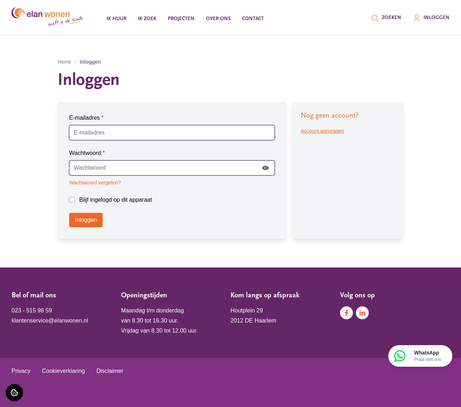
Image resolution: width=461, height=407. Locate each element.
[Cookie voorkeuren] (14, 392)
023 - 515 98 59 (32, 310)
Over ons (218, 19)
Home (64, 62)
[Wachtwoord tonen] (265, 168)
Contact (253, 19)
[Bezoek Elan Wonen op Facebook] (346, 312)
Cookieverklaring (63, 371)
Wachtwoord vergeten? (95, 183)
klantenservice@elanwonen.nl (50, 320)
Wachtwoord (87, 153)
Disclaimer (110, 371)
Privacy (21, 371)
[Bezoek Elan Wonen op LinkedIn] (362, 312)
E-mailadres (86, 118)
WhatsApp (427, 356)
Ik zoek (147, 19)
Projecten (181, 19)
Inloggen (431, 18)
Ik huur (116, 19)
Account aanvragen (322, 131)
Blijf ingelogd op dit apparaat (115, 200)
